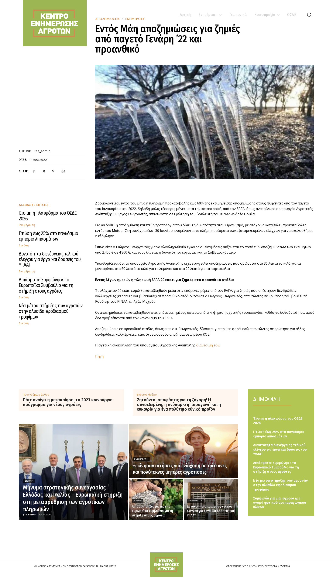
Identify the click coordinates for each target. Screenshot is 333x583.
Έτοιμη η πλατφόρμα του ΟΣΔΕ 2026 (47, 215)
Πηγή (99, 356)
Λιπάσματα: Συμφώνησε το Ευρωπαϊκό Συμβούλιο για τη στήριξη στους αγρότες (46, 285)
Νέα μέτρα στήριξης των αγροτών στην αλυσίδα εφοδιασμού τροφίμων (50, 311)
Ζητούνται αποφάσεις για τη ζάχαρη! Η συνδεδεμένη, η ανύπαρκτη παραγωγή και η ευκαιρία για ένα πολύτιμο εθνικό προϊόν (179, 404)
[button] (309, 15)
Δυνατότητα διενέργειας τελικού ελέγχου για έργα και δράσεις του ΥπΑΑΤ (49, 259)
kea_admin (42, 151)
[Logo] (166, 564)
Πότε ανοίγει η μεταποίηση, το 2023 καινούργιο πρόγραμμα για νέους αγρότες (68, 402)
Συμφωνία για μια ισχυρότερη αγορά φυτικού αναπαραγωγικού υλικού (279, 502)
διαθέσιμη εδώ (208, 345)
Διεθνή (24, 245)
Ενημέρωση (27, 225)
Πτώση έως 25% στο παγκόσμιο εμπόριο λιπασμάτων (48, 236)
